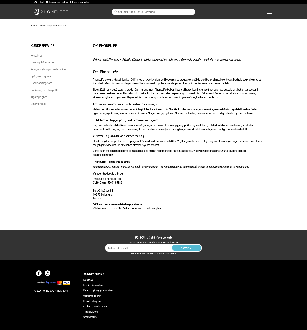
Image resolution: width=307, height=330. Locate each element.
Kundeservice (43, 25)
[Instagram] (48, 273)
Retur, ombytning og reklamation (48, 69)
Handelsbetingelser (41, 83)
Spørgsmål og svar (41, 76)
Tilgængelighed (39, 97)
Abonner (187, 248)
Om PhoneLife (38, 103)
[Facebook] (39, 273)
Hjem (33, 25)
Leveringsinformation (42, 62)
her (159, 208)
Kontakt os (36, 55)
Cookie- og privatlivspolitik (45, 90)
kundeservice (156, 141)
